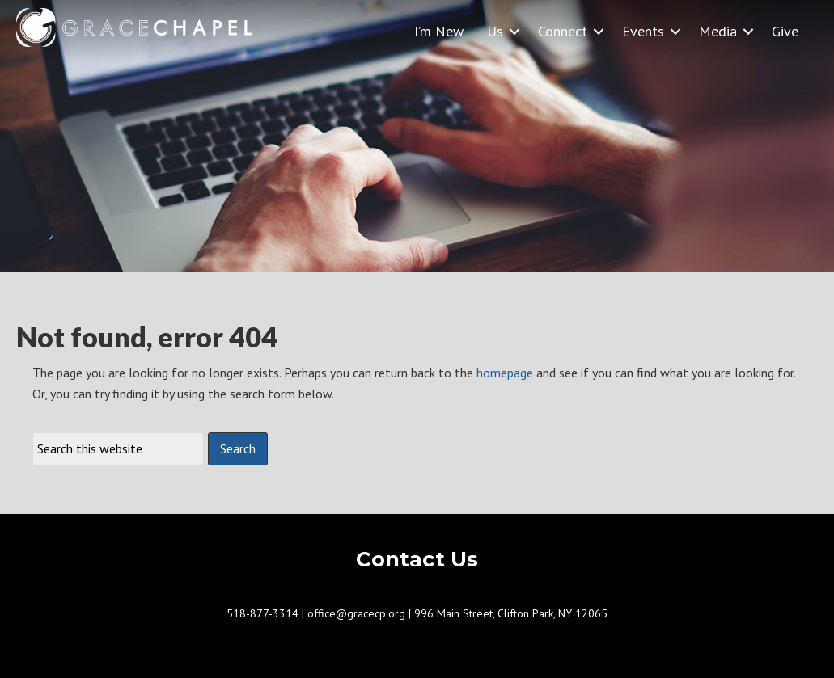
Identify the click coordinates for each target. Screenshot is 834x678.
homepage (504, 372)
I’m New (439, 31)
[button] (514, 31)
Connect (562, 31)
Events (643, 31)
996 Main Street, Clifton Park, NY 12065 (511, 613)
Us (495, 31)
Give (785, 31)
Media (718, 31)
